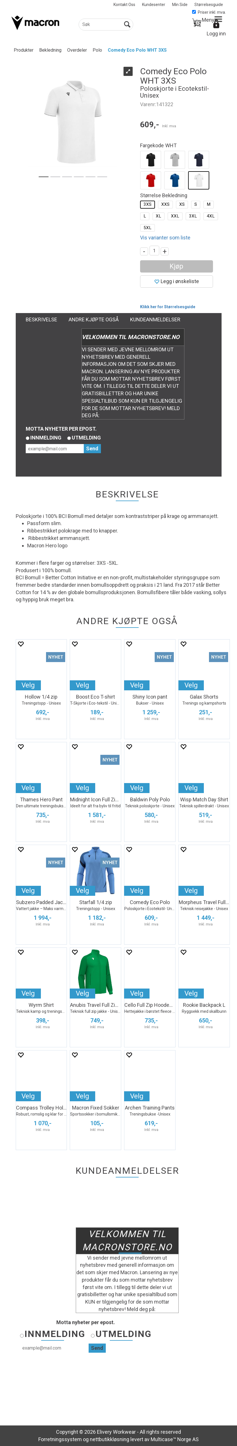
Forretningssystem (60, 1439)
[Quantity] (154, 250)
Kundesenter (153, 4)
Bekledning (50, 50)
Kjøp (176, 266)
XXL (175, 216)
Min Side (180, 4)
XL (158, 216)
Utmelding (86, 438)
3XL (193, 216)
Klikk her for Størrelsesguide (167, 306)
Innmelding (45, 438)
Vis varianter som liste (165, 238)
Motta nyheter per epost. (61, 429)
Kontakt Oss (124, 4)
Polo (97, 50)
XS (182, 204)
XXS (165, 204)
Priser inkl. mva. (209, 12)
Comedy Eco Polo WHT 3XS (137, 50)
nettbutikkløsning (109, 1439)
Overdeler (77, 50)
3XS (148, 204)
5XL (148, 227)
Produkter (23, 50)
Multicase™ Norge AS (175, 1439)
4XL (211, 216)
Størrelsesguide (208, 4)
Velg (28, 685)
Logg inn (216, 34)
